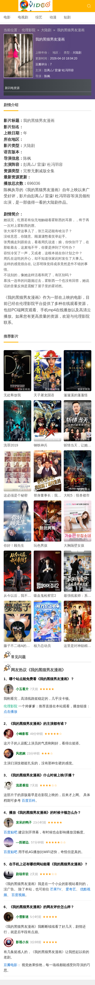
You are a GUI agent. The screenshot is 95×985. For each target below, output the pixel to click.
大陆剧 (46, 30)
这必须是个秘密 (16, 495)
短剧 (67, 17)
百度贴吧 (10, 832)
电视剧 (23, 17)
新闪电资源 (12, 88)
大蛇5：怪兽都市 (77, 495)
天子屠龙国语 (44, 395)
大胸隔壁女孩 (74, 545)
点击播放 (10, 712)
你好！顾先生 (14, 545)
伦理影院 (28, 30)
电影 (7, 17)
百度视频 (18, 895)
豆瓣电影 (10, 965)
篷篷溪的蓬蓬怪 (76, 395)
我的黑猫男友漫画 (70, 30)
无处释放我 (12, 395)
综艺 (38, 17)
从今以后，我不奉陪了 (21, 596)
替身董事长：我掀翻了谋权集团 (58, 495)
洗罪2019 (11, 445)
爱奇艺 (71, 889)
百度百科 (28, 800)
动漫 (53, 17)
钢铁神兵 (40, 445)
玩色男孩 (40, 545)
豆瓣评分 (41, 64)
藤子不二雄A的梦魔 (18, 646)
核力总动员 (42, 646)
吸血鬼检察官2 (45, 596)
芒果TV (55, 889)
